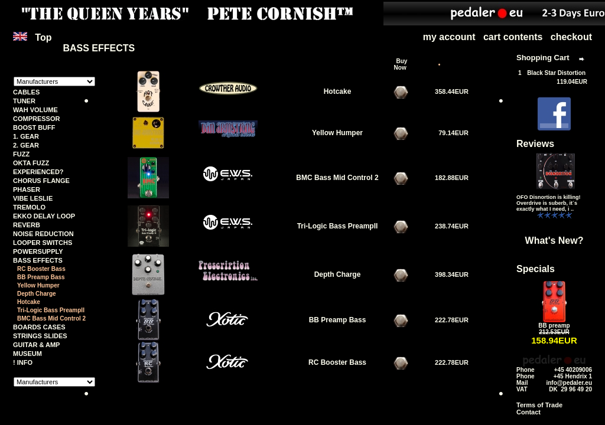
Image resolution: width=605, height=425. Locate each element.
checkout (571, 37)
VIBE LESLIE (33, 198)
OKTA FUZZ (31, 162)
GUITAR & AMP (36, 344)
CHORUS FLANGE (41, 180)
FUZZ (21, 154)
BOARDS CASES (39, 327)
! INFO (22, 362)
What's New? (554, 241)
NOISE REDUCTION (43, 233)
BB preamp (554, 325)
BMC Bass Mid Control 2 (51, 318)
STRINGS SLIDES (40, 335)
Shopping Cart (543, 57)
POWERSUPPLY (38, 251)
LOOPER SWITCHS (42, 242)
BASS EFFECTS (38, 260)
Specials (535, 269)
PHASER (26, 189)
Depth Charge (36, 293)
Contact (528, 412)
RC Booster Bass (41, 269)
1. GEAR (26, 136)
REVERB (26, 224)
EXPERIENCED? (38, 171)
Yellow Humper (38, 285)
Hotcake (28, 302)
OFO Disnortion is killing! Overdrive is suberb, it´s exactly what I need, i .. (548, 203)
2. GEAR (26, 145)
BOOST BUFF (34, 127)
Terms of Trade (539, 404)
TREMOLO (29, 207)
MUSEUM (27, 353)
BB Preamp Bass (41, 277)
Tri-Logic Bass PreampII (50, 310)
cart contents (512, 37)
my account (449, 37)
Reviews (535, 144)
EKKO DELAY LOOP (44, 216)
